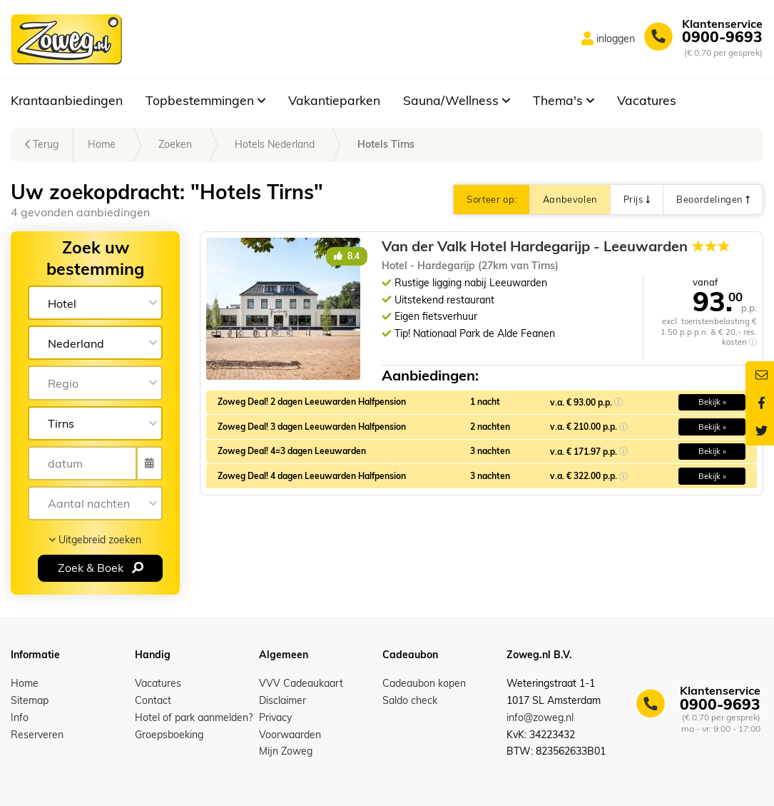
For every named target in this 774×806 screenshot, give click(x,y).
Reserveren (37, 734)
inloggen (615, 38)
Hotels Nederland (275, 144)
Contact (153, 700)
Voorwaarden (290, 734)
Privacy (275, 717)
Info (20, 717)
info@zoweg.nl (540, 717)
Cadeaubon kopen (424, 683)
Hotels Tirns (385, 144)
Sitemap (30, 700)
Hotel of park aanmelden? (194, 717)
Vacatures (646, 100)
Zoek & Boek (100, 567)
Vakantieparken (334, 100)
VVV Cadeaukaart (301, 683)
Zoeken (175, 144)
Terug (41, 144)
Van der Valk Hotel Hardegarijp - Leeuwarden (556, 246)
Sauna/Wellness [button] (456, 100)
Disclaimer (282, 700)
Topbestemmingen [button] (205, 100)
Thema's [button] (563, 100)
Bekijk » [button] (712, 402)
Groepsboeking (169, 734)
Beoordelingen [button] (713, 199)
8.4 (347, 256)
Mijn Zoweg (285, 751)
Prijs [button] (636, 199)
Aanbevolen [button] (570, 199)
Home (102, 144)
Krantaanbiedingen (67, 100)
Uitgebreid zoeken (95, 539)
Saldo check (409, 700)
